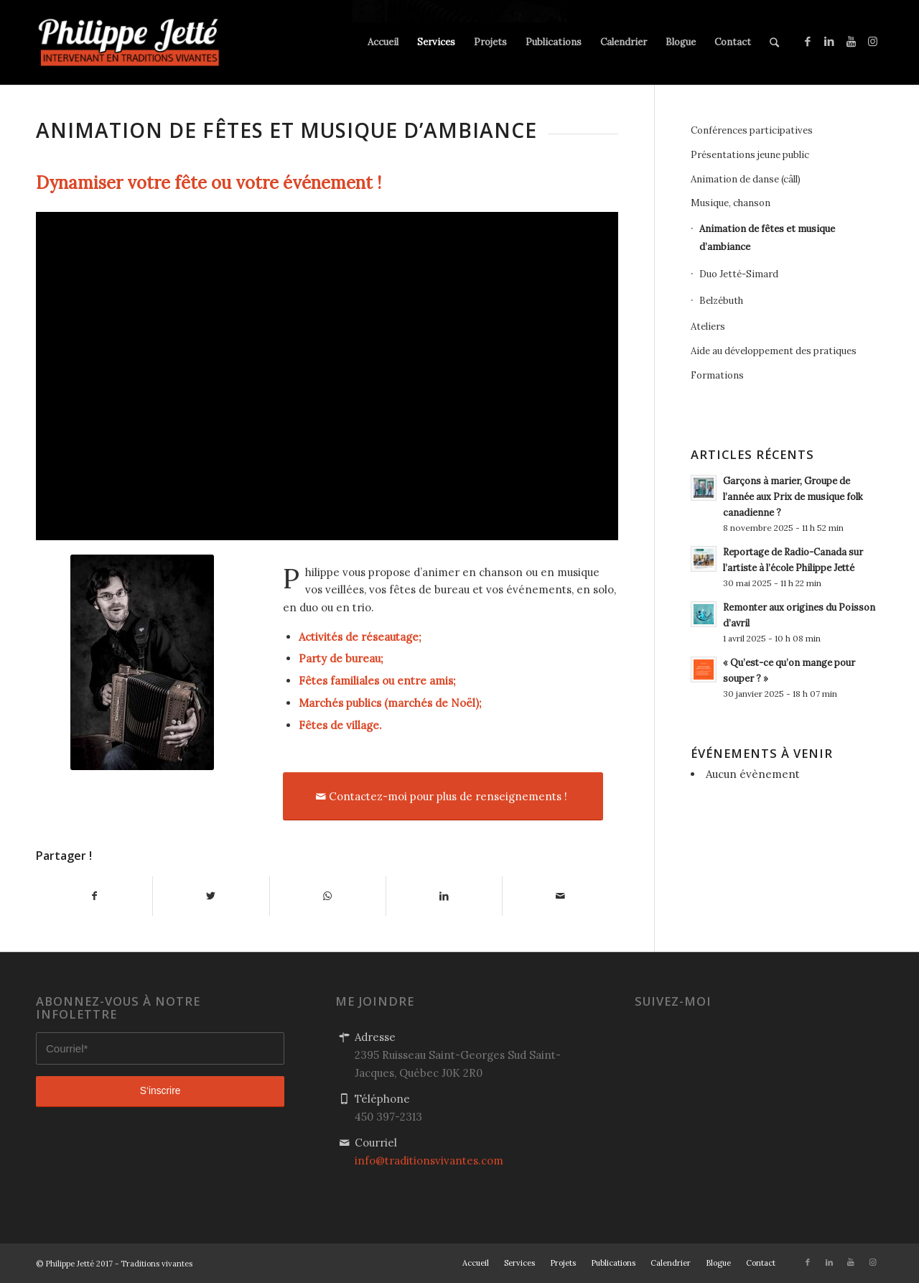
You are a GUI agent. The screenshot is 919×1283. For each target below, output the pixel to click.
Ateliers (708, 326)
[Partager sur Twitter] (211, 896)
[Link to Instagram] (872, 41)
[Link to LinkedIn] (829, 41)
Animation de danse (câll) (746, 179)
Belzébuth (721, 301)
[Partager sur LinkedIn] (444, 896)
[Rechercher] (774, 42)
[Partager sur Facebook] (94, 896)
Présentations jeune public (750, 155)
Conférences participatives (752, 130)
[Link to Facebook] (807, 41)
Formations (717, 375)
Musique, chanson (730, 203)
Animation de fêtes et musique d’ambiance (767, 238)
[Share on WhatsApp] (328, 896)
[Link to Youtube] (851, 41)
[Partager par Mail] (560, 896)
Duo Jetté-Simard (738, 274)
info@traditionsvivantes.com (429, 1160)
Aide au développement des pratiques (774, 351)
